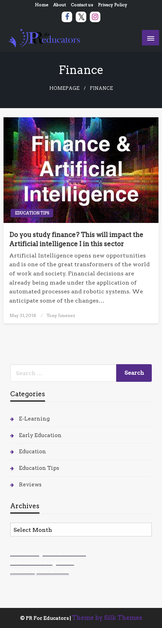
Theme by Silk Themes (107, 617)
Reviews (30, 484)
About (59, 4)
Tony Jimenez (60, 315)
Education (32, 451)
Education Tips (32, 213)
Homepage (64, 88)
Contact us (82, 4)
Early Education (40, 435)
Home (41, 4)
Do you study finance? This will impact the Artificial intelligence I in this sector (76, 239)
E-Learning (34, 419)
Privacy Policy (112, 4)
